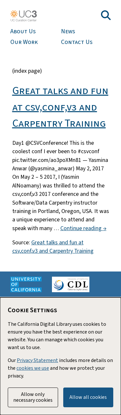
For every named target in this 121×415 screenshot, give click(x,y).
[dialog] (60, 356)
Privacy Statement (37, 360)
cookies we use (32, 368)
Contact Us (77, 42)
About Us (23, 31)
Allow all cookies (88, 397)
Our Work (24, 42)
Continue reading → (83, 228)
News (68, 31)
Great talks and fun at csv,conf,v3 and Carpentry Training (60, 107)
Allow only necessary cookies (33, 397)
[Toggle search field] (106, 15)
